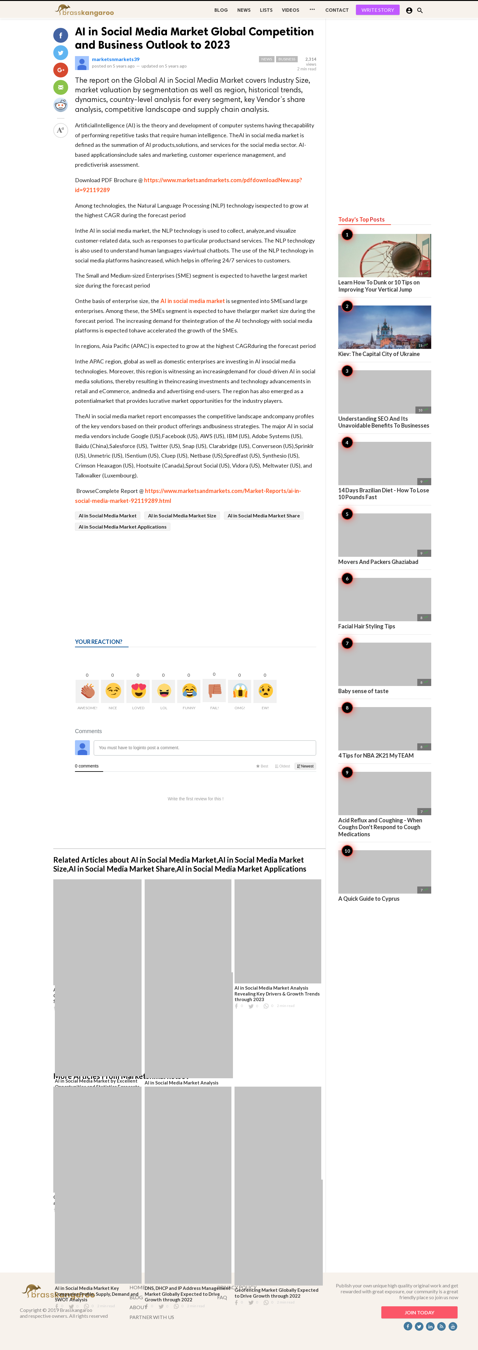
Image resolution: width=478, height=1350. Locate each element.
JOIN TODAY (419, 1312)
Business (286, 59)
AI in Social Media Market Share (264, 515)
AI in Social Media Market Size (182, 515)
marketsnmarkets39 (115, 59)
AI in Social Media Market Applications (123, 527)
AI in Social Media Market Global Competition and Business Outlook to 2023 (194, 38)
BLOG (221, 10)
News (244, 10)
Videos (290, 10)
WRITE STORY (378, 10)
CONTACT (337, 10)
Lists (266, 10)
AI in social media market (192, 300)
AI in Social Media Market (108, 515)
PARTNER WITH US (151, 1317)
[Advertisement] (195, 577)
